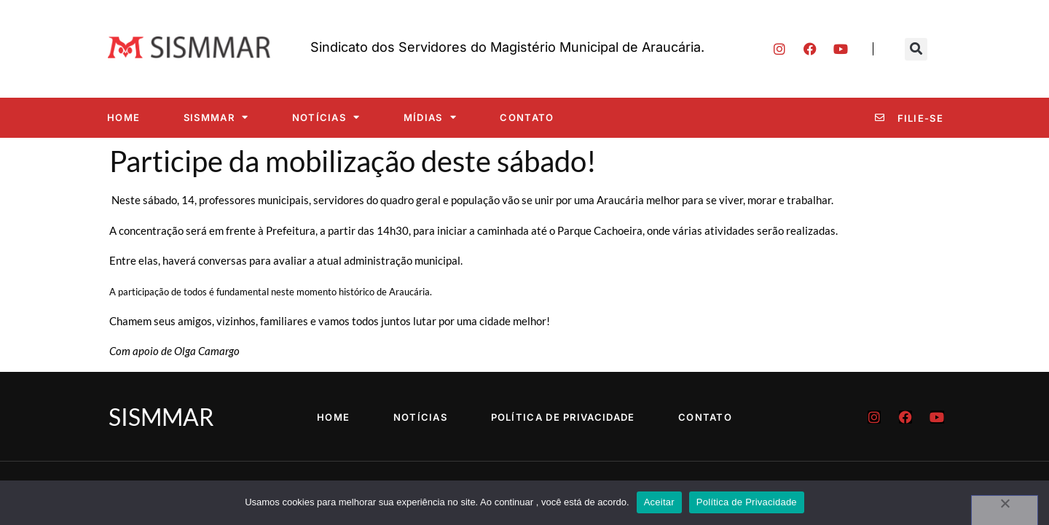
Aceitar (659, 502)
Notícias (326, 117)
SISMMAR (216, 117)
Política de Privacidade (563, 417)
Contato (527, 117)
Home (123, 117)
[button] (916, 49)
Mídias (430, 117)
